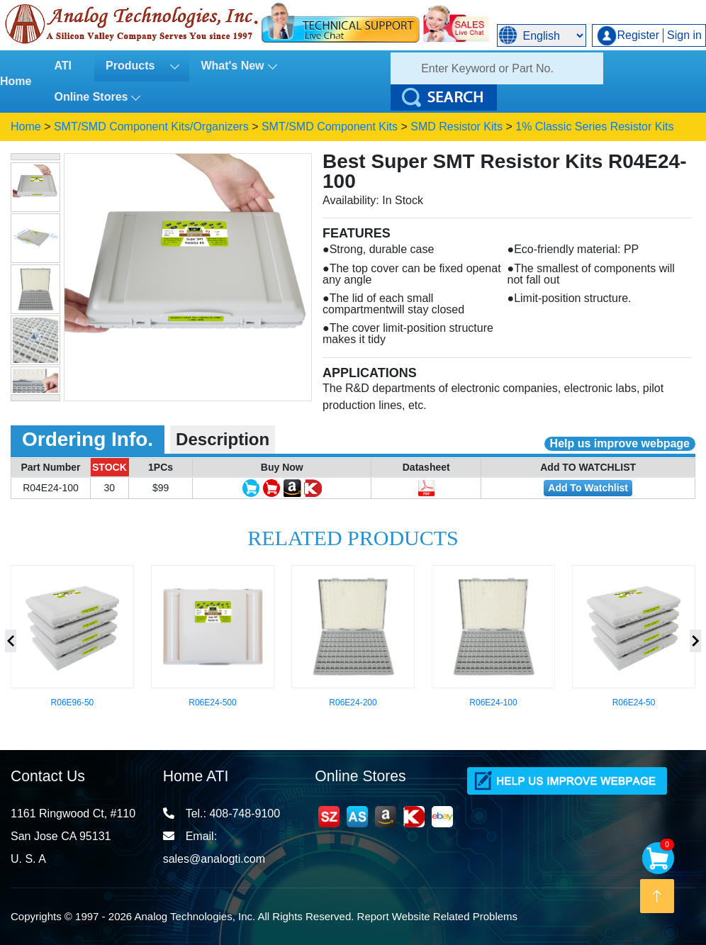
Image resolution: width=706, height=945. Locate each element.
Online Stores (91, 97)
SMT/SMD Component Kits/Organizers (151, 127)
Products (136, 66)
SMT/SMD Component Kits (330, 127)
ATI (63, 66)
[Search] (497, 68)
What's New (232, 66)
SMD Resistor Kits (456, 127)
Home (15, 81)
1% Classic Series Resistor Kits (594, 127)
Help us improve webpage (620, 443)
